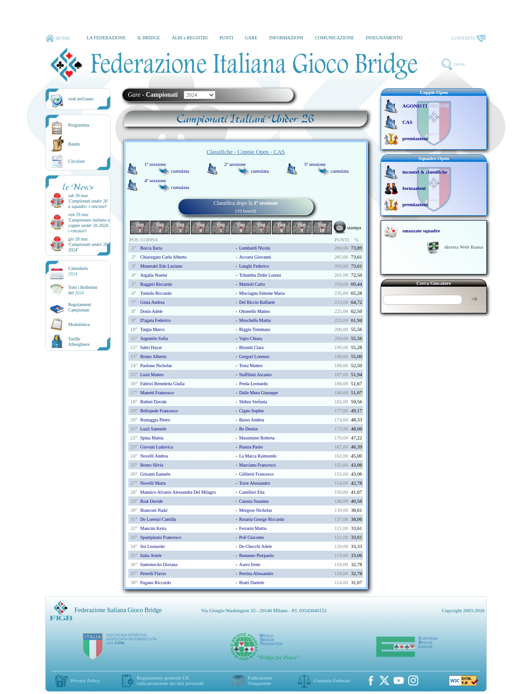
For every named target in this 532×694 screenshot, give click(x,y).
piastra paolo (251, 446)
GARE (251, 37)
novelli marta (152, 483)
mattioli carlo (252, 284)
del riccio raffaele (257, 302)
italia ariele (150, 555)
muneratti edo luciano (161, 266)
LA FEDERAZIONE (106, 37)
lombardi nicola (254, 247)
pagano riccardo (155, 582)
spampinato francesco (160, 537)
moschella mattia (255, 320)
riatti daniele (251, 582)
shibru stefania (253, 401)
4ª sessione (155, 180)
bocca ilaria (151, 247)
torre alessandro (254, 483)
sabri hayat (151, 347)
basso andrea (251, 419)
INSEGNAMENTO (384, 37)
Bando (74, 144)
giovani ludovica (156, 446)
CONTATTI (468, 38)
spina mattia (151, 437)
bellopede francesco (159, 410)
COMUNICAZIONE (334, 37)
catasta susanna (253, 501)
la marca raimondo (257, 455)
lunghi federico (254, 266)
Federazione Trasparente (260, 680)
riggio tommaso (254, 329)
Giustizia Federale (332, 680)
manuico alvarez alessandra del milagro (177, 492)
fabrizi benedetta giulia (162, 383)
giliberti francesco (256, 474)
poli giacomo (251, 537)
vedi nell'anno (80, 98)
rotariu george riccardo (261, 519)
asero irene (249, 564)
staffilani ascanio (255, 374)
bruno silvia (151, 465)
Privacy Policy (85, 680)
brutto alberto (153, 356)
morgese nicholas (255, 510)
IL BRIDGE (148, 37)
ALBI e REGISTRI (190, 37)
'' (87, 203)
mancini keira (153, 528)
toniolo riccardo (156, 293)
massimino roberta (257, 437)
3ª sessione (315, 164)
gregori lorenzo (254, 356)
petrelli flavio (153, 573)
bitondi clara (251, 347)
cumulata (180, 171)
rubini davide (153, 401)
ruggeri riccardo (156, 284)
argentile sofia (154, 338)
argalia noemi (153, 275)
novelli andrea (154, 455)
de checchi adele (255, 546)
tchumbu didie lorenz (260, 275)
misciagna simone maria (262, 293)
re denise (248, 428)
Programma (78, 125)
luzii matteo (151, 374)
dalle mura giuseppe (258, 392)
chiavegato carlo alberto (163, 257)
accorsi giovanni (255, 257)
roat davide (151, 501)
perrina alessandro (256, 573)
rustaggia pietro (155, 419)
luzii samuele (153, 428)
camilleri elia (251, 492)
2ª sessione (235, 164)
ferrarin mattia (252, 528)
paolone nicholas (156, 365)
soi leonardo (152, 546)
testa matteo (250, 365)
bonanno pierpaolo (256, 555)
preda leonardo (253, 383)
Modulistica (79, 324)
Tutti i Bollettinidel (83, 290)
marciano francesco (257, 465)
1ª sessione (155, 164)
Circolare (76, 161)
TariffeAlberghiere (79, 341)
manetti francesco (156, 392)
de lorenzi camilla (158, 519)
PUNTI (226, 37)
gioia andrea (152, 302)
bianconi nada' (154, 510)
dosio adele (151, 311)
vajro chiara (250, 338)
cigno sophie (251, 410)
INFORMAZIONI (286, 37)
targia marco (152, 329)
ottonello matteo (254, 311)
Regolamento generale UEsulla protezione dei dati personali (170, 680)
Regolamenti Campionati (79, 307)
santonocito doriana (158, 564)
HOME (57, 38)
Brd (140, 227)
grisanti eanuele (155, 474)
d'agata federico (155, 320)
